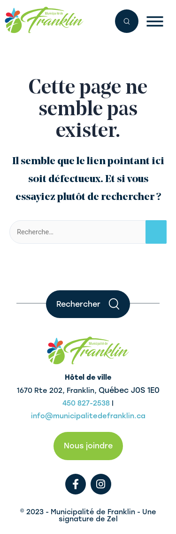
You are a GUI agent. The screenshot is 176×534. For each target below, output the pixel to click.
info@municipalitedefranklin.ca (88, 416)
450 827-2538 (86, 403)
